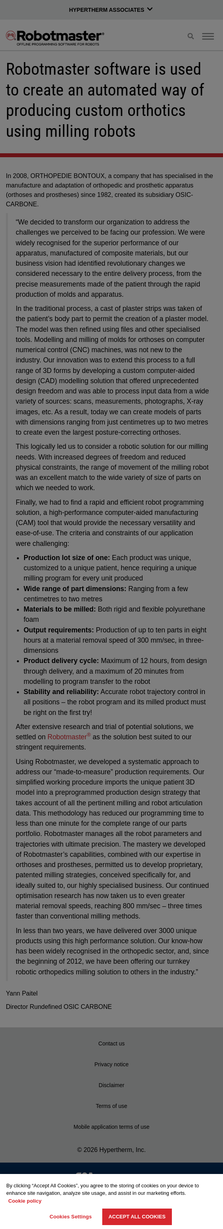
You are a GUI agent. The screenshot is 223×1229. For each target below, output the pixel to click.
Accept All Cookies (137, 1217)
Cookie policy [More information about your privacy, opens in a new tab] (25, 1201)
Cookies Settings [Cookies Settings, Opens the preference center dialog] (71, 1217)
